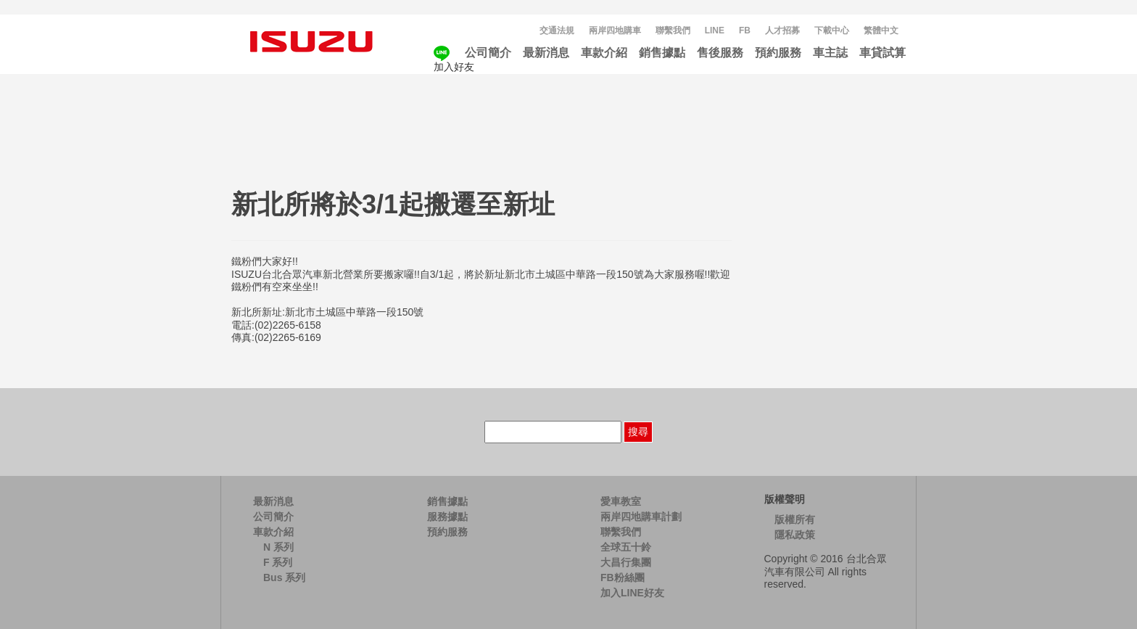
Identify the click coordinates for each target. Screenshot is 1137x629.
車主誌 (830, 52)
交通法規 (556, 30)
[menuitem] (881, 30)
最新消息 (546, 52)
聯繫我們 (673, 30)
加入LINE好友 (632, 593)
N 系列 (278, 547)
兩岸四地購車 (615, 30)
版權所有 (794, 519)
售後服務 (720, 52)
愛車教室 (620, 501)
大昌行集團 (625, 562)
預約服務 (778, 52)
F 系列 (277, 562)
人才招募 (782, 30)
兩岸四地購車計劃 (641, 516)
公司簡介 (488, 52)
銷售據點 (662, 52)
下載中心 (831, 30)
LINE (714, 30)
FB (745, 30)
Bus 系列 (284, 577)
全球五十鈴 (625, 547)
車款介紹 (604, 52)
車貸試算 (882, 52)
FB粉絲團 (622, 577)
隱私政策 (794, 534)
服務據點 (447, 516)
